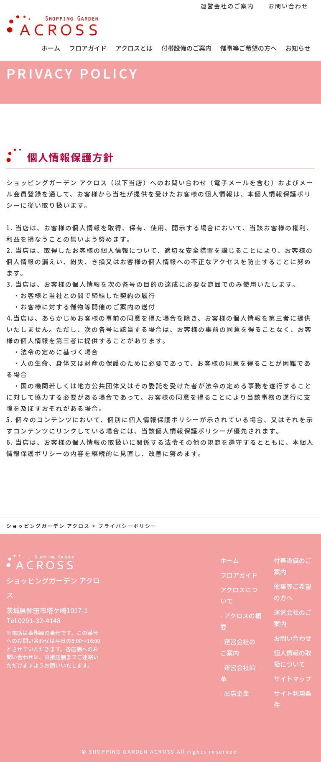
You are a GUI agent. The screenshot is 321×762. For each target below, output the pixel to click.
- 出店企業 (234, 693)
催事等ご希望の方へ (248, 47)
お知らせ (298, 47)
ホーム (50, 47)
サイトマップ (292, 678)
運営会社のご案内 (227, 6)
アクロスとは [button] (134, 47)
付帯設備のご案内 (186, 47)
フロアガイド (88, 47)
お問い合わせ (288, 6)
